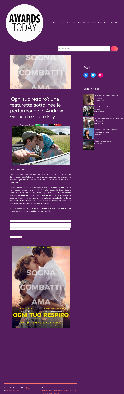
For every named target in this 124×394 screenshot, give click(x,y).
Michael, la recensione (102, 141)
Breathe (65, 369)
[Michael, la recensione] (88, 145)
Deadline (18, 238)
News (28, 366)
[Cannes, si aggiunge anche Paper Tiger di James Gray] (88, 122)
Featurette (45, 372)
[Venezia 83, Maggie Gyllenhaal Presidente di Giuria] (88, 134)
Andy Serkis (58, 369)
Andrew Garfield (47, 369)
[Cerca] (114, 48)
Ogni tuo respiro (55, 372)
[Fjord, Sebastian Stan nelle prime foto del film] (88, 111)
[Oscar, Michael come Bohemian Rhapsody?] (88, 100)
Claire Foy (72, 369)
